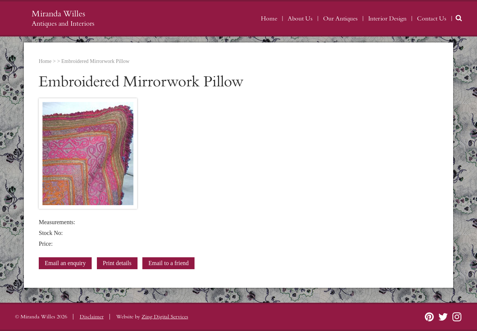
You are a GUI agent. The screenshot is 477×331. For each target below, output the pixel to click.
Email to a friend (168, 263)
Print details (117, 263)
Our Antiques (340, 18)
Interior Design (387, 18)
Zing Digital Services (165, 317)
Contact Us (431, 18)
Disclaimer (92, 317)
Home (269, 18)
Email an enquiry (65, 263)
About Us (300, 18)
